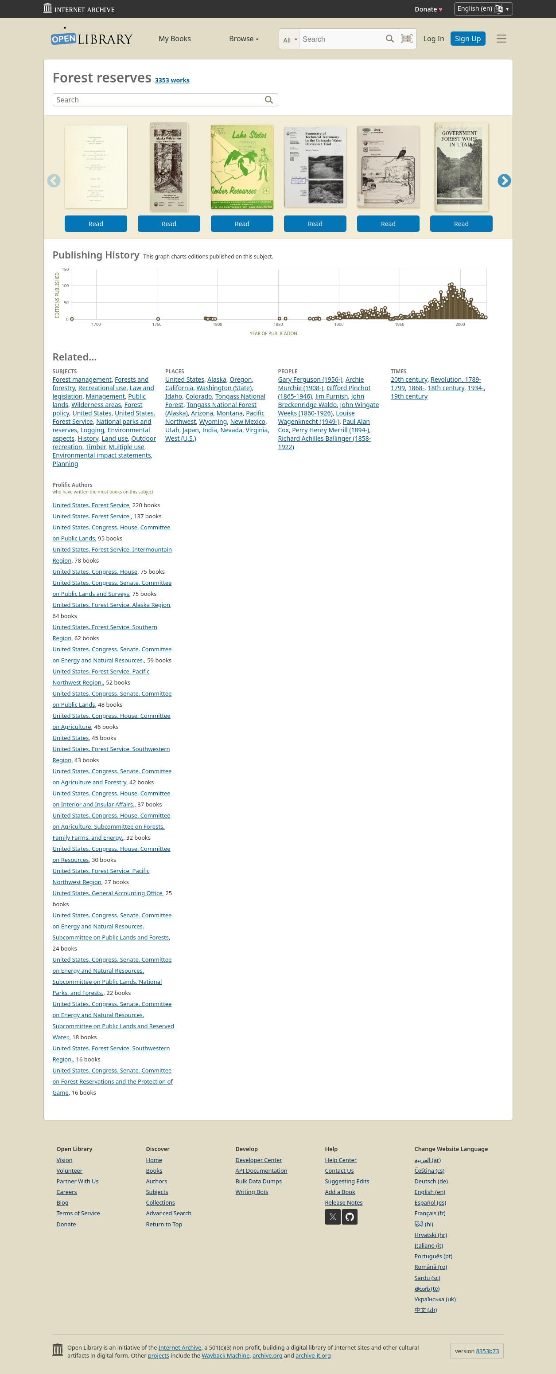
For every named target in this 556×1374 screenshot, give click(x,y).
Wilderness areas (96, 404)
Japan (191, 430)
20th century (409, 379)
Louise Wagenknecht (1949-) (316, 417)
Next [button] (504, 191)
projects (158, 1355)
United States (92, 413)
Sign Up (468, 38)
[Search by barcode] (406, 39)
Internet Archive (180, 1347)
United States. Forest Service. (92, 516)
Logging (92, 430)
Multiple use (126, 446)
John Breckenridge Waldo (321, 400)
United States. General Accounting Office (108, 893)
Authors (156, 1181)
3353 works (172, 80)
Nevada (231, 430)
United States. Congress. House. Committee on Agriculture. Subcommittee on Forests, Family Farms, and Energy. (112, 826)
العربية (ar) (428, 1160)
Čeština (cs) (430, 1170)
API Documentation (262, 1170)
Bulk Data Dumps (259, 1181)
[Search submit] (390, 39)
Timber (95, 446)
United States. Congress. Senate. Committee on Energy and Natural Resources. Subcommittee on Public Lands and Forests (112, 926)
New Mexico (247, 421)
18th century (446, 388)
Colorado (199, 396)
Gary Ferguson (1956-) (310, 379)
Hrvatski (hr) (431, 1235)
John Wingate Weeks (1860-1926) (328, 408)
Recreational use (102, 388)
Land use (114, 438)
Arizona (202, 413)
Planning (65, 463)
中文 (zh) (426, 1310)
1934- (476, 388)
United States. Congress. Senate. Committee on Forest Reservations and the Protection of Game (113, 1081)
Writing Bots (252, 1192)
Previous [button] (50, 191)
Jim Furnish (331, 396)
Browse (234, 38)
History (88, 438)
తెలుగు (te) (427, 1288)
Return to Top (164, 1224)
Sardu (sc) (427, 1278)
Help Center (341, 1160)
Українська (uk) (435, 1299)
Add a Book (340, 1192)
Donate (429, 9)
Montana (230, 413)
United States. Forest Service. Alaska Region (112, 605)
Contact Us (339, 1170)
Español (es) (431, 1202)
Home (154, 1160)
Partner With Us (78, 1181)
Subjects (157, 1192)
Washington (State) (224, 388)
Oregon (240, 379)
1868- (416, 388)
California (179, 388)
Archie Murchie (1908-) (321, 383)
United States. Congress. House (95, 571)
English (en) (430, 1192)
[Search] (341, 38)
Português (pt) (434, 1256)
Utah (172, 430)
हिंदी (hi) (424, 1224)
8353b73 (487, 1351)
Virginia (256, 430)
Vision (65, 1160)
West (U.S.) (180, 438)
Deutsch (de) (431, 1181)
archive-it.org (313, 1355)
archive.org (267, 1355)
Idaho (173, 396)
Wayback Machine (225, 1355)
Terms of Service (78, 1213)
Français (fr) (430, 1213)
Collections (160, 1202)
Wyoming (213, 421)
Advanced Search (169, 1213)
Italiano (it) (429, 1245)
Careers (67, 1192)
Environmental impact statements (102, 455)
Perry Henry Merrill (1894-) (330, 430)
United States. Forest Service (91, 505)
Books (154, 1170)
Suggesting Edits (347, 1181)
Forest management (82, 379)
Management (105, 396)
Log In (434, 38)
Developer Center (259, 1160)
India (209, 430)
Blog (63, 1202)
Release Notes (344, 1202)
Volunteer (70, 1170)
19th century (409, 396)
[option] (96, 177)
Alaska (216, 379)
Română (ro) (431, 1267)
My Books (175, 38)
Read (95, 223)
